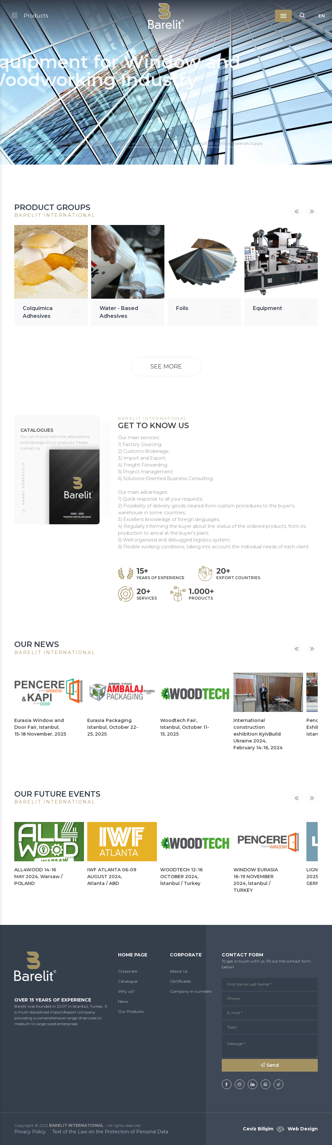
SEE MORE (166, 366)
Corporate (127, 971)
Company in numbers (191, 991)
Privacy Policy (30, 1132)
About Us (178, 971)
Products (30, 16)
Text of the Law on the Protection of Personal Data (110, 1132)
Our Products (131, 1011)
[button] (302, 16)
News (123, 1001)
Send (270, 1065)
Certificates (180, 981)
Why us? (126, 991)
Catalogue (127, 981)
